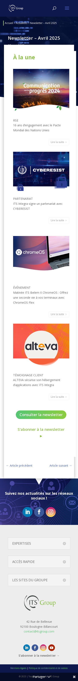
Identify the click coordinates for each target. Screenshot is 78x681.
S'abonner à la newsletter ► (41, 432)
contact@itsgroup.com (39, 631)
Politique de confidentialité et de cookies (48, 668)
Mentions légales (18, 668)
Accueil (9, 23)
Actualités (21, 23)
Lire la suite (57, 142)
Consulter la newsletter (41, 414)
